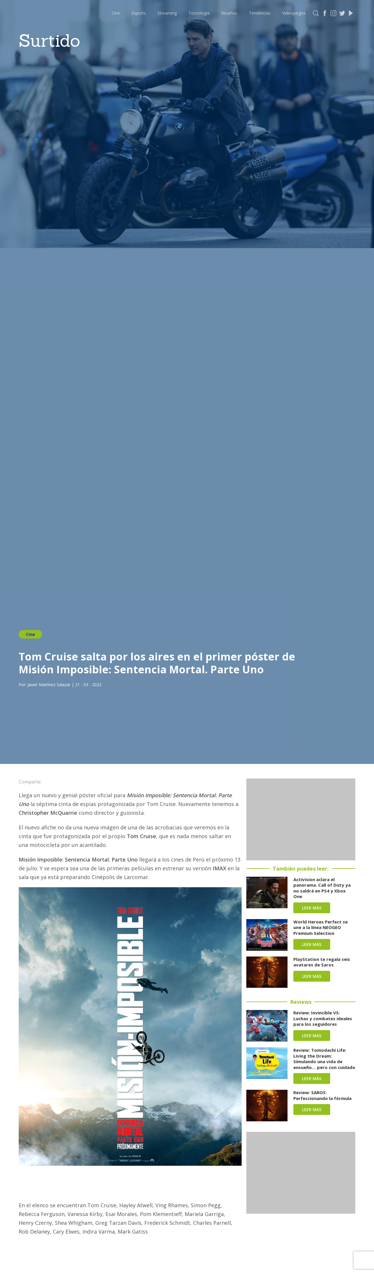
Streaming (167, 13)
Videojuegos (294, 13)
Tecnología (198, 13)
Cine (116, 13)
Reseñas (229, 13)
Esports (138, 13)
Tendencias (260, 13)
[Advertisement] (300, 819)
